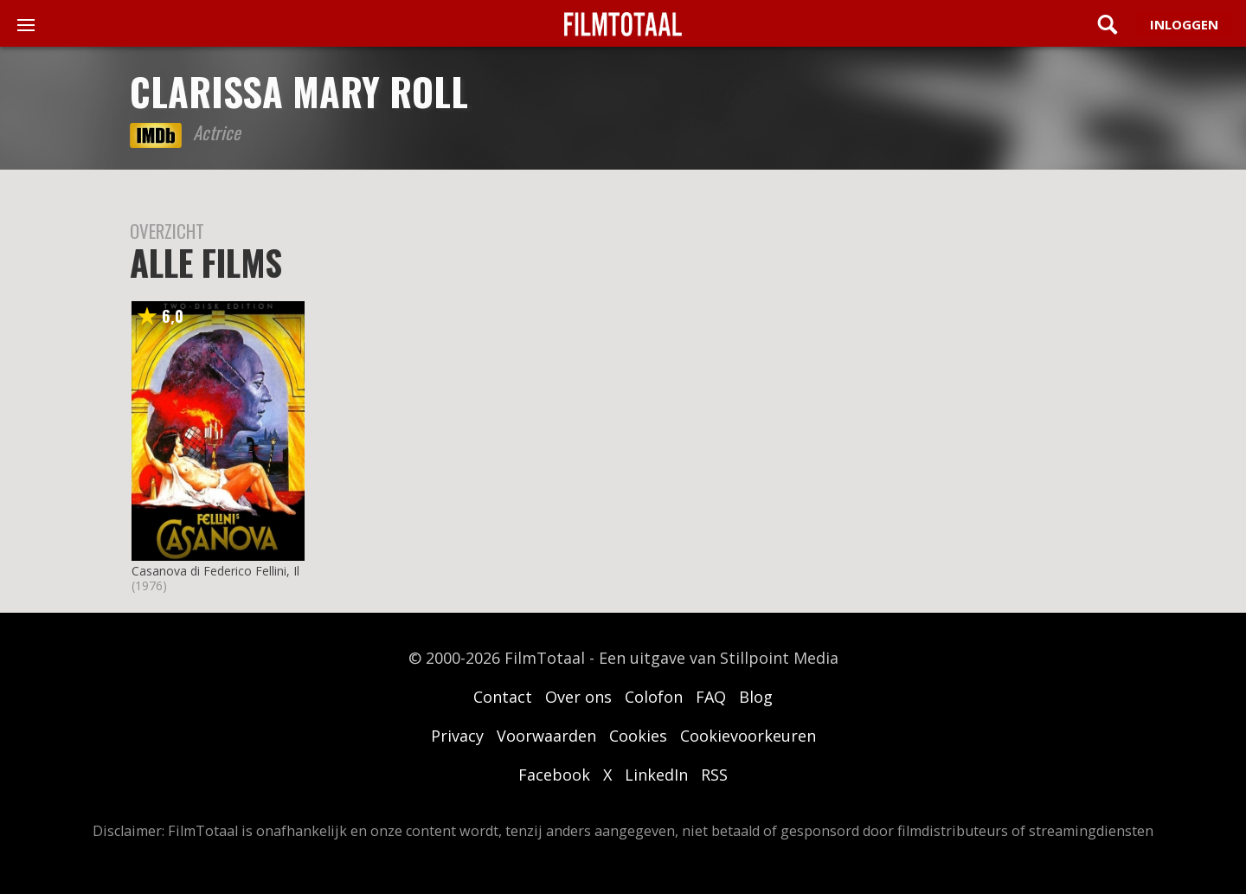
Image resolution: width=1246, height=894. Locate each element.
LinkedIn (656, 774)
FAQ (711, 696)
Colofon (654, 696)
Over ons (578, 696)
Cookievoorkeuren (748, 735)
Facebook (554, 774)
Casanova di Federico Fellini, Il (215, 571)
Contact (502, 696)
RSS (714, 774)
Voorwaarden (546, 735)
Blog (756, 696)
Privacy (457, 735)
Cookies (638, 735)
